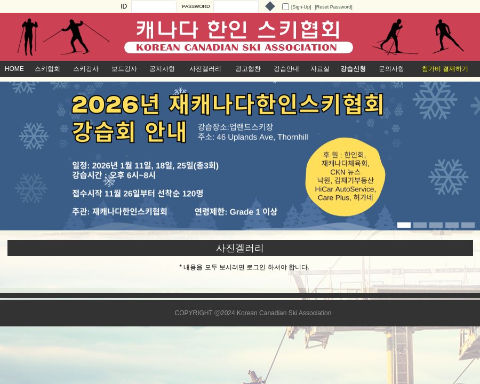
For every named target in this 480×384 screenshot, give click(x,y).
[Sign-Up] (301, 7)
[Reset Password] (334, 7)
